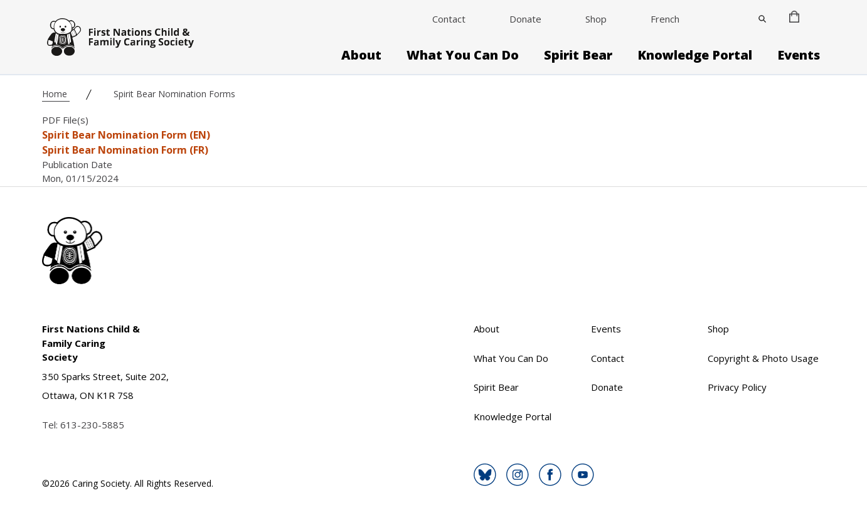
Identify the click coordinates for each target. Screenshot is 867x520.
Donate (525, 19)
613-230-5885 (92, 424)
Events (798, 55)
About (361, 55)
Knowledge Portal (694, 55)
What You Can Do (463, 55)
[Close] (762, 19)
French (665, 19)
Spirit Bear (578, 55)
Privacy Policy (737, 387)
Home (56, 94)
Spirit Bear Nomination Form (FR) (125, 150)
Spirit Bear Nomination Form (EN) (126, 135)
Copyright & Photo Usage (763, 358)
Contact (448, 19)
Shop (596, 19)
